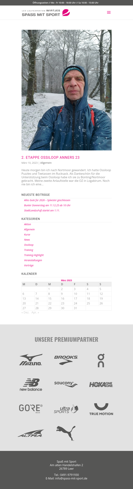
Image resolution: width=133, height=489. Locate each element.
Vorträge (29, 265)
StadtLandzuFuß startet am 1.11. (42, 210)
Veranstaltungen (33, 260)
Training (28, 250)
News (27, 239)
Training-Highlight (34, 255)
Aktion (27, 224)
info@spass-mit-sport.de (71, 478)
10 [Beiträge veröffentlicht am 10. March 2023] (75, 294)
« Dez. (25, 312)
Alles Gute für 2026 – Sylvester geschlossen (47, 200)
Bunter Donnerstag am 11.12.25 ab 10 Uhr (47, 205)
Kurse (27, 234)
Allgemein (46, 162)
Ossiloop (29, 244)
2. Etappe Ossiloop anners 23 (51, 157)
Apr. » (35, 312)
